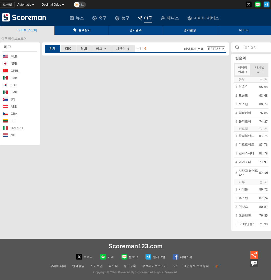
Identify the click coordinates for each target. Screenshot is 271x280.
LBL (9, 121)
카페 (107, 257)
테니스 (170, 18)
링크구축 (130, 266)
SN (9, 99)
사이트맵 (97, 266)
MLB (10, 56)
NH (9, 135)
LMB (10, 78)
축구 (99, 18)
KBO (10, 85)
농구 (122, 18)
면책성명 (78, 266)
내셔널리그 (259, 70)
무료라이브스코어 (154, 266)
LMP (10, 92)
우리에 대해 (58, 266)
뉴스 (77, 18)
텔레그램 (155, 257)
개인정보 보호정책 (196, 266)
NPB (10, 63)
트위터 (84, 257)
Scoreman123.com (135, 246)
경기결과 (135, 30)
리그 (7, 47)
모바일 (7, 4)
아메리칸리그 (242, 70)
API (175, 266)
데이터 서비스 (203, 18)
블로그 (129, 257)
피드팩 (113, 266)
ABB (10, 106)
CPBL (11, 71)
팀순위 (240, 58)
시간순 (123, 49)
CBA (10, 114)
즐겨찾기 (81, 29)
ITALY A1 (13, 128)
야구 (145, 18)
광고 (218, 266)
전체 (52, 48)
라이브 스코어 (27, 30)
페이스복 (182, 257)
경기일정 (190, 30)
